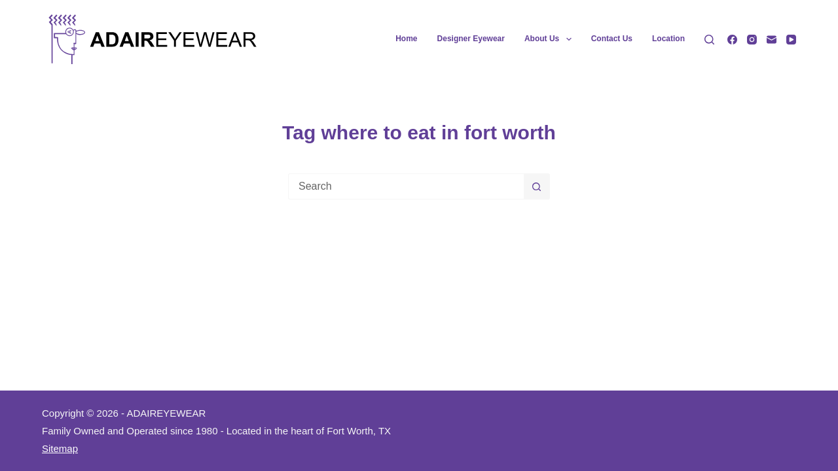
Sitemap (60, 448)
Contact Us (611, 38)
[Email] (771, 39)
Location (668, 38)
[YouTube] (791, 39)
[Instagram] (752, 39)
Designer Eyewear (471, 38)
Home (406, 38)
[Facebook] (732, 39)
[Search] (709, 39)
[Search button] (537, 186)
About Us (550, 39)
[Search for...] (406, 186)
